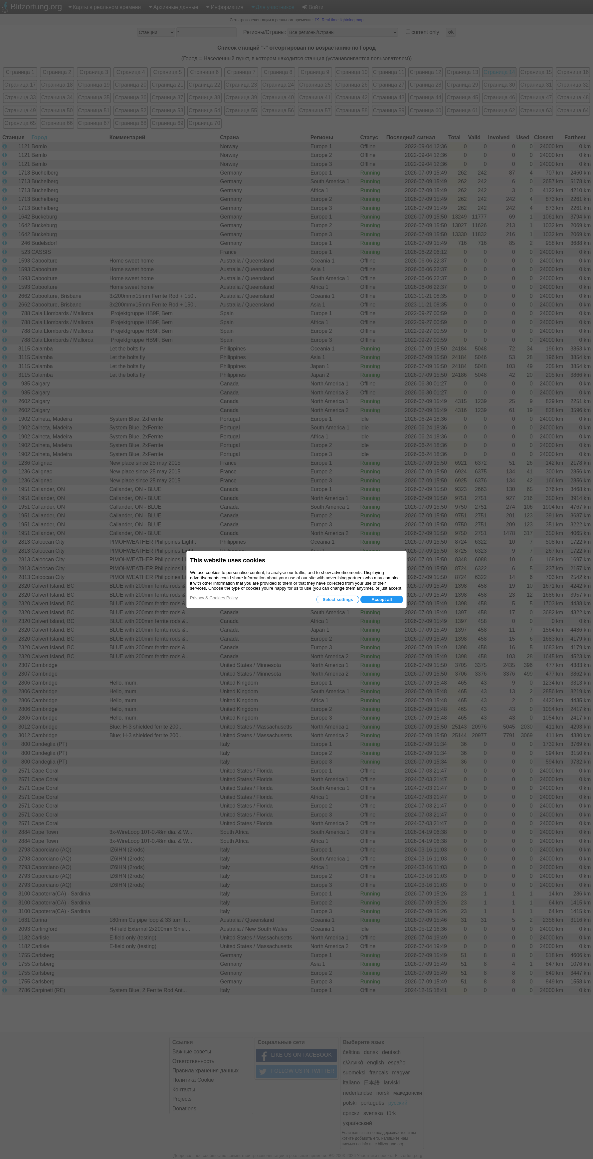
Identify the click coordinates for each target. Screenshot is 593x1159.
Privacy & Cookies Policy (214, 597)
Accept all (381, 599)
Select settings (337, 599)
